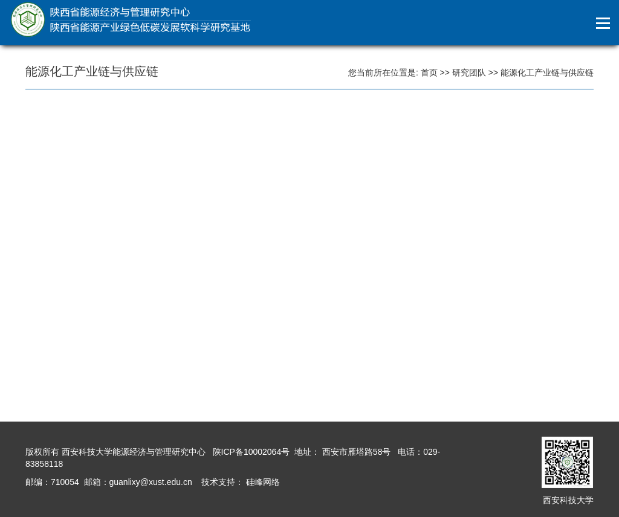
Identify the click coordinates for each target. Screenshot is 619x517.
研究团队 (469, 72)
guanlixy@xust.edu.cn (150, 482)
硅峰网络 (262, 482)
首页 (429, 72)
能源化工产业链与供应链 (547, 72)
